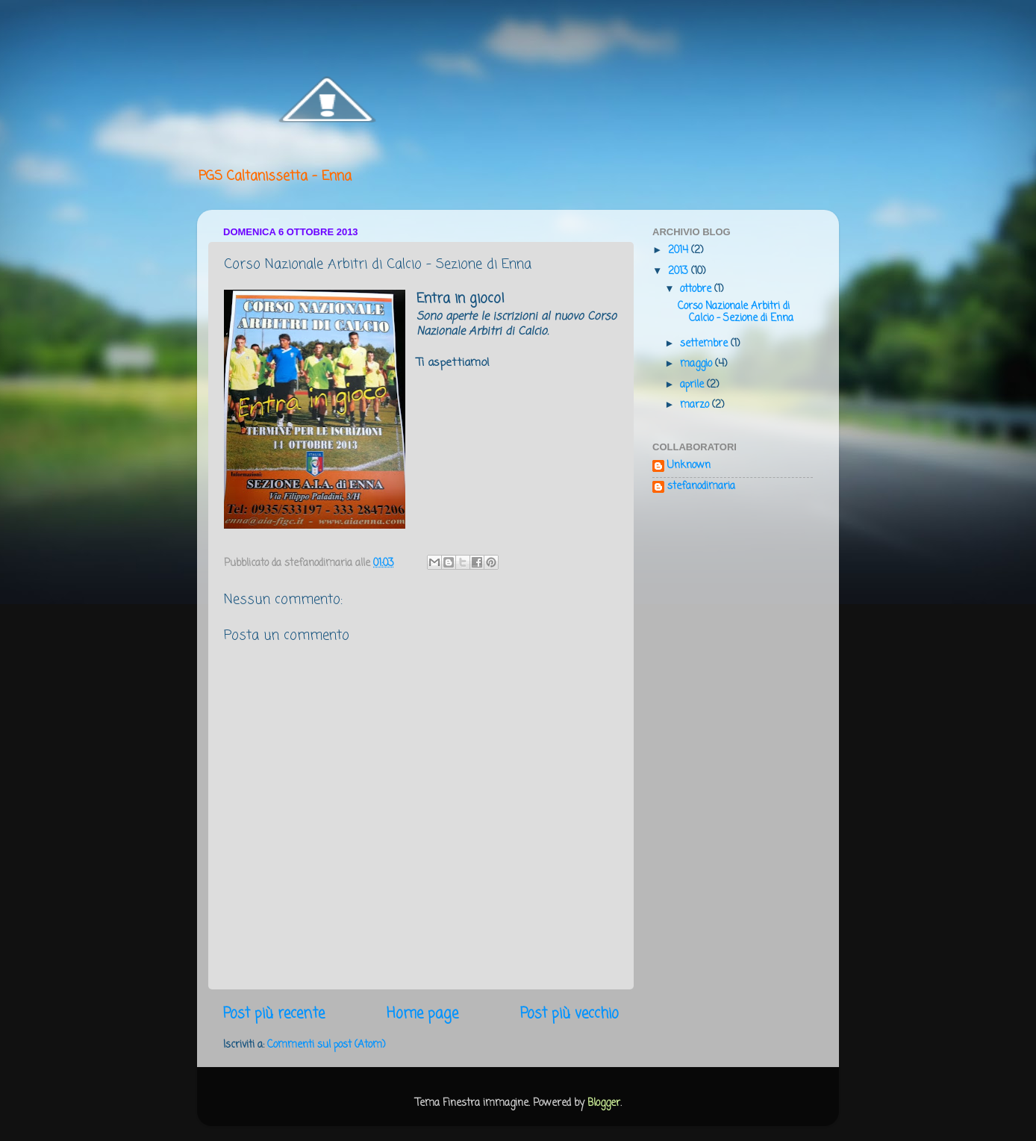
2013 (679, 271)
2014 (679, 250)
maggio (697, 364)
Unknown (689, 466)
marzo (696, 405)
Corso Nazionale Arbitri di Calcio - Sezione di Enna (735, 312)
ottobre (697, 289)
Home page (422, 1014)
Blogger (603, 1103)
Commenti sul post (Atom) (326, 1045)
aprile (693, 385)
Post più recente (274, 1014)
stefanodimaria (701, 487)
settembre (705, 344)
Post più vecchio (569, 1014)
